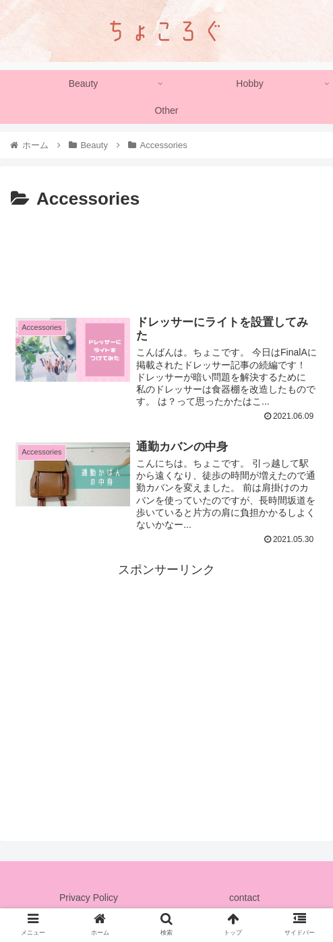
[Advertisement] (166, 255)
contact (244, 899)
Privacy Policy (88, 899)
